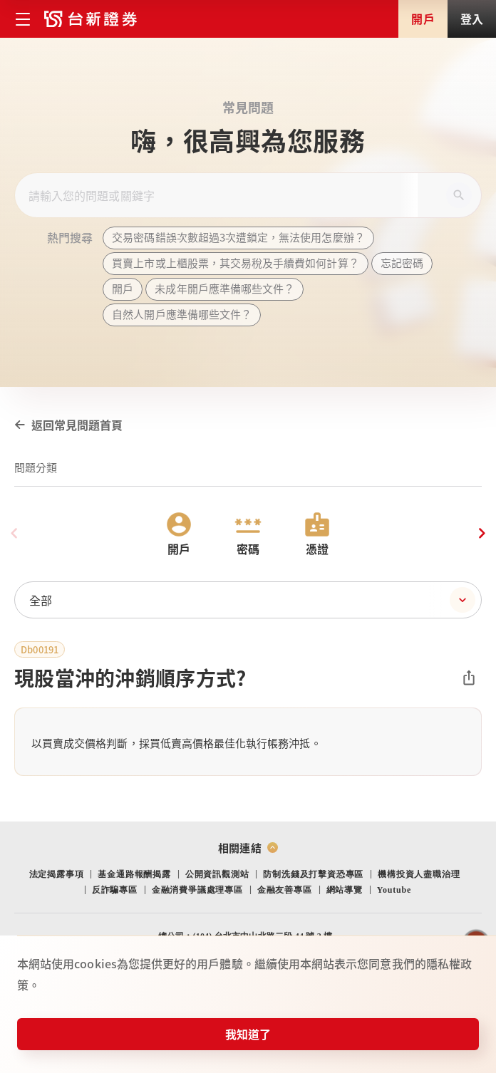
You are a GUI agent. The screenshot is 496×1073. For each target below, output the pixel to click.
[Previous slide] (14, 533)
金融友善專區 (284, 890)
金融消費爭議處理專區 (197, 890)
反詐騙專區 (115, 890)
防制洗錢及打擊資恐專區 (313, 874)
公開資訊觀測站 (217, 874)
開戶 (422, 18)
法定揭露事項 (56, 874)
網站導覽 (344, 890)
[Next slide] (481, 533)
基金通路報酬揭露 (134, 874)
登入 (471, 18)
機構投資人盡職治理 (419, 874)
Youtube (394, 890)
